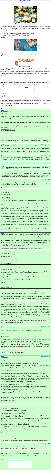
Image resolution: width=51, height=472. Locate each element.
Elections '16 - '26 (5, 4)
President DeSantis (21, 4)
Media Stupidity (17, 4)
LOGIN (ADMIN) (28, 0)
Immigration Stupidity (10, 4)
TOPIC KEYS (24, 0)
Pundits (14, 4)
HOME (21, 0)
